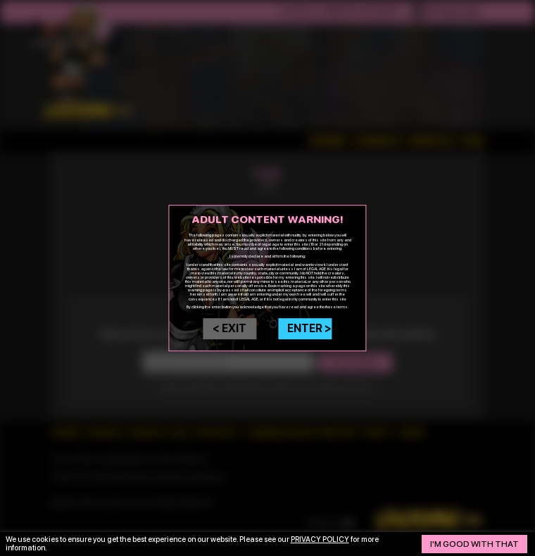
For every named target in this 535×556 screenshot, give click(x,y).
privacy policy (320, 539)
